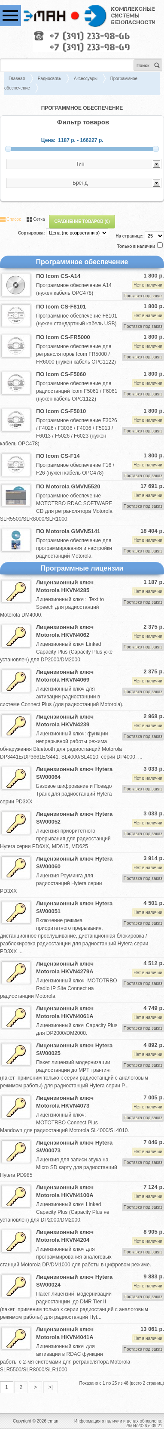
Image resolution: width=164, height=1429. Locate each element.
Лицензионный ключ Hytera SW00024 (74, 1281)
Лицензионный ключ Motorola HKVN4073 (65, 1102)
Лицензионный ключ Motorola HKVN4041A (65, 1333)
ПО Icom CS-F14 (58, 456)
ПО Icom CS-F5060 (61, 374)
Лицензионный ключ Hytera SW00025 (74, 1049)
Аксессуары (85, 78)
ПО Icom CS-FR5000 (63, 337)
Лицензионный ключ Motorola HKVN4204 (65, 1236)
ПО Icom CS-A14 (58, 276)
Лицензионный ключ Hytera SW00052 (74, 818)
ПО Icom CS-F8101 (61, 306)
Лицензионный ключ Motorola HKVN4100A (65, 1191)
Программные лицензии (82, 568)
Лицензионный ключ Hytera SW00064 (74, 773)
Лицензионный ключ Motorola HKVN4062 (65, 631)
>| (51, 1387)
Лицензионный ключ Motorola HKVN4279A (65, 967)
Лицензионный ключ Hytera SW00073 (74, 1146)
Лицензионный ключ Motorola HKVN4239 (65, 720)
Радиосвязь (49, 78)
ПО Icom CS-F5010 (61, 411)
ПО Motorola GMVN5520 (68, 486)
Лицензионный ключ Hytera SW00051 (74, 907)
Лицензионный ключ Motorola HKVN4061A (65, 1012)
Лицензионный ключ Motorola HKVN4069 (65, 676)
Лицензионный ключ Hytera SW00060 (74, 862)
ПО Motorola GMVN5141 (68, 531)
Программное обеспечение (82, 261)
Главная (17, 78)
